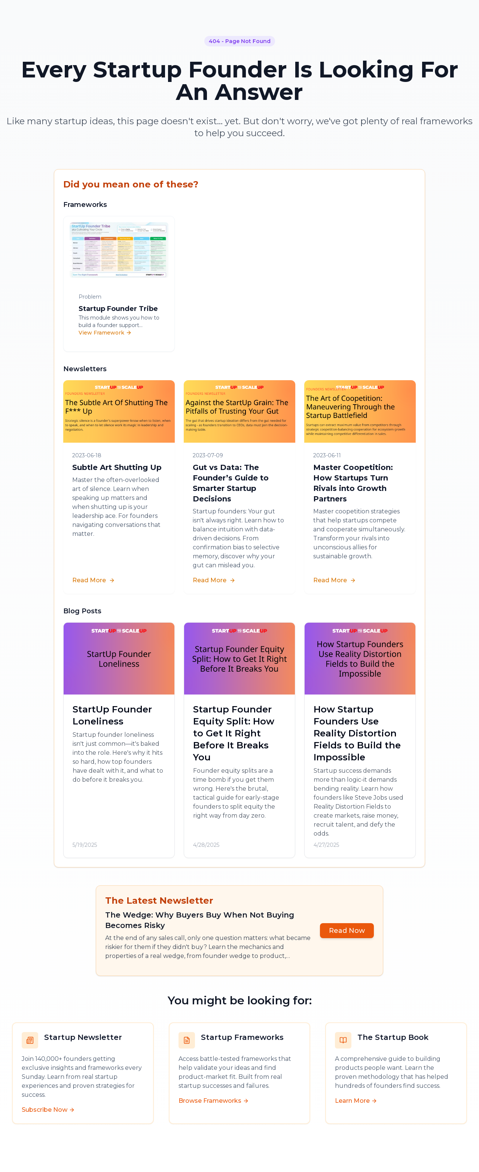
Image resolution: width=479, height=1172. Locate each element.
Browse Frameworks (214, 1100)
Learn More (356, 1100)
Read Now (347, 931)
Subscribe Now (48, 1109)
